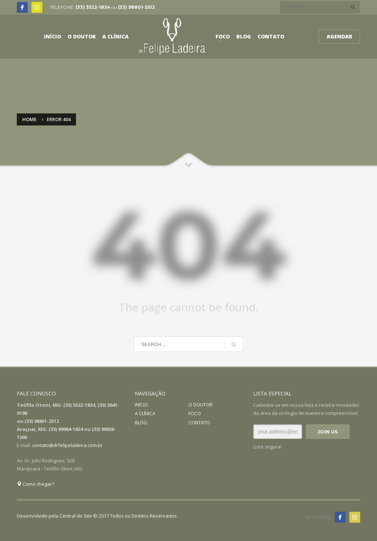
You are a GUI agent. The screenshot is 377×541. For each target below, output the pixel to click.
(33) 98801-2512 (136, 7)
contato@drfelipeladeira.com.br (67, 445)
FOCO (194, 413)
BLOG (141, 422)
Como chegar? (35, 484)
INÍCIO (141, 404)
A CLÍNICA (145, 413)
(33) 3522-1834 (93, 7)
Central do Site (76, 515)
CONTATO (199, 422)
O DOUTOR (200, 404)
